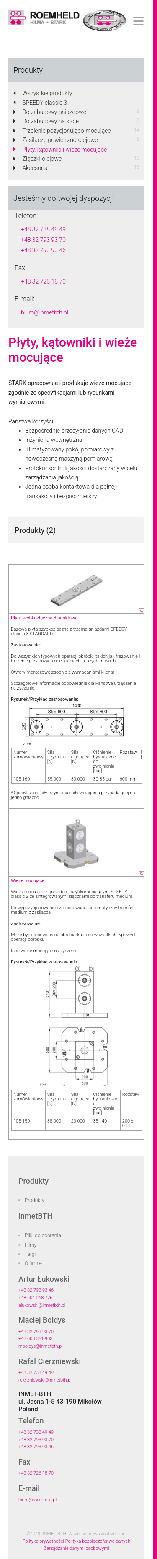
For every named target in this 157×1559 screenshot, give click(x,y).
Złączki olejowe (37, 158)
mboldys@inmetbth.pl (40, 1346)
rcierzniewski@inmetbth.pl (45, 1380)
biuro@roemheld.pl (37, 1500)
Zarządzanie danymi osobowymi (76, 1548)
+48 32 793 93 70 (43, 239)
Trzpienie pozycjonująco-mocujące (62, 130)
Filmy (31, 1245)
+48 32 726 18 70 (43, 281)
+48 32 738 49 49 (43, 229)
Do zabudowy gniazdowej (50, 112)
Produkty (34, 1200)
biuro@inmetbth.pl (44, 312)
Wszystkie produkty (42, 93)
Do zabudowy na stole (46, 121)
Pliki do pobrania (43, 1235)
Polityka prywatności (43, 1541)
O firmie (33, 1263)
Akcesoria (30, 168)
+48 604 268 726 (35, 1297)
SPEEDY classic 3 (40, 102)
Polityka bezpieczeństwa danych (98, 1541)
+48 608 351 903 (35, 1338)
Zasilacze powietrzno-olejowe (55, 140)
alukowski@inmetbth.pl (41, 1305)
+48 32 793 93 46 (43, 250)
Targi (30, 1254)
